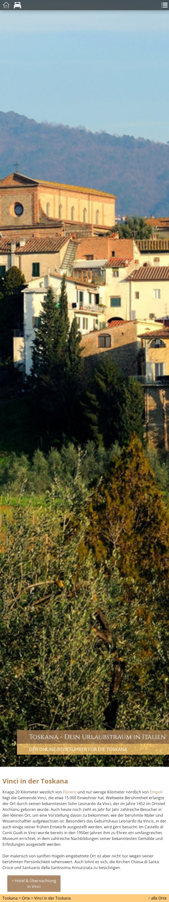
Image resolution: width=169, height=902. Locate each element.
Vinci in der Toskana (52, 898)
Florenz (70, 792)
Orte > (27, 898)
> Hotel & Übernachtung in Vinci (34, 883)
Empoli (156, 792)
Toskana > (11, 898)
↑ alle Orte (157, 898)
